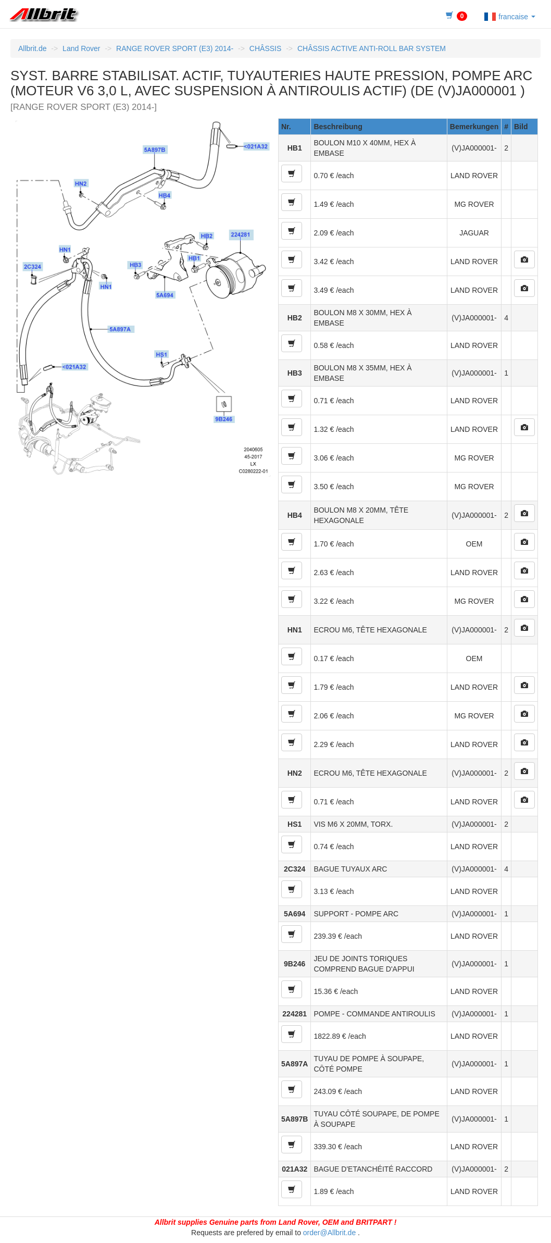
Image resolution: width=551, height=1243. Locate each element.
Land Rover (81, 48)
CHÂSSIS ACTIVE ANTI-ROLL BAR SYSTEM (371, 48)
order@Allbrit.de (329, 1232)
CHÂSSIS (265, 48)
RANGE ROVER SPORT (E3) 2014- (174, 48)
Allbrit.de (32, 48)
